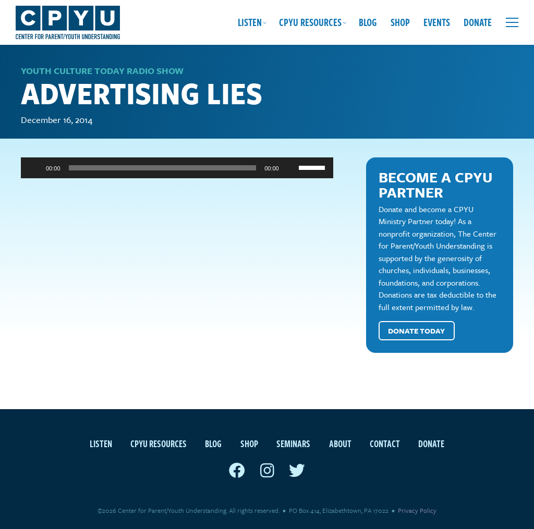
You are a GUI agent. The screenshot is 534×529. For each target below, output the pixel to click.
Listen (250, 22)
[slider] (163, 167)
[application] (177, 167)
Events (436, 22)
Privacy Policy (417, 510)
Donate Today (416, 330)
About (340, 443)
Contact (385, 443)
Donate (478, 22)
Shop (400, 22)
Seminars (293, 443)
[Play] (34, 168)
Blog (368, 22)
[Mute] (290, 168)
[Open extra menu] (512, 22)
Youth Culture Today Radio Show (102, 70)
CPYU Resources (310, 22)
